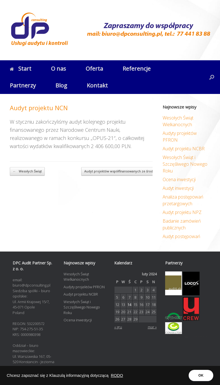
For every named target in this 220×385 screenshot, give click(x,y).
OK (200, 375)
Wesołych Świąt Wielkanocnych (76, 276)
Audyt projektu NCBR (184, 149)
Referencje (137, 68)
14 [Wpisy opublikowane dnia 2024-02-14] (129, 304)
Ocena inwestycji (179, 179)
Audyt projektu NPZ (182, 212)
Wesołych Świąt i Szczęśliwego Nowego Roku (185, 164)
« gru (118, 326)
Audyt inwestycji (178, 188)
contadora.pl (178, 337)
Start (20, 68)
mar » (152, 326)
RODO (117, 375)
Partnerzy (23, 85)
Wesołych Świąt (27, 171)
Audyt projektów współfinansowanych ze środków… (125, 171)
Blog (61, 85)
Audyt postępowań (181, 236)
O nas (58, 68)
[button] (211, 77)
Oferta (94, 68)
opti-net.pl (186, 336)
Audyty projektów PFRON (84, 286)
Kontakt (97, 85)
